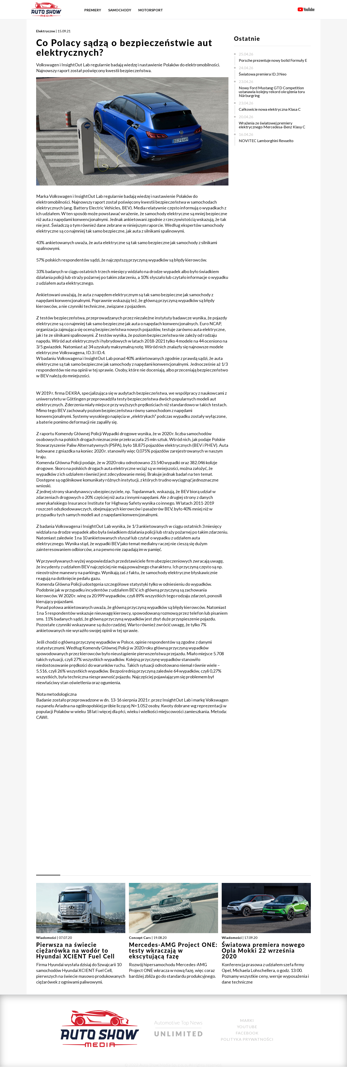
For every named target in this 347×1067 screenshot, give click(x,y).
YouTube (247, 1026)
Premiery (92, 10)
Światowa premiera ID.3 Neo (263, 74)
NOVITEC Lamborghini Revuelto (266, 140)
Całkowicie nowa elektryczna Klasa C (270, 109)
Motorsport (150, 10)
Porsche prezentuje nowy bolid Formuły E (273, 60)
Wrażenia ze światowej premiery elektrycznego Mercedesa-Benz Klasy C (272, 125)
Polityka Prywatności (247, 1039)
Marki (247, 1020)
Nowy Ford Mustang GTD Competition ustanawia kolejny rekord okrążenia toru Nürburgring (272, 91)
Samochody (119, 10)
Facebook (247, 1033)
